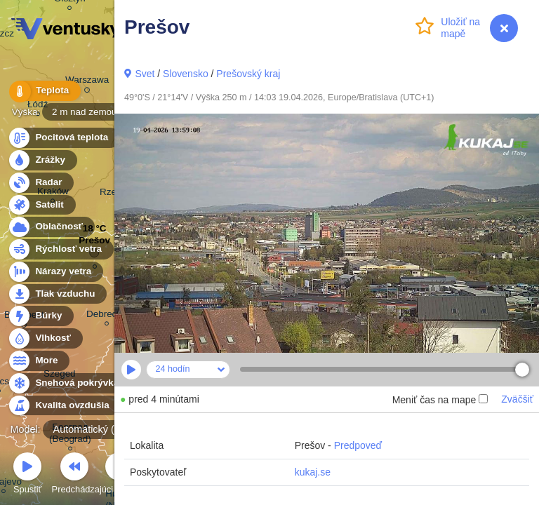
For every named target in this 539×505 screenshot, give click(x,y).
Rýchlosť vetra (60, 249)
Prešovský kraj (248, 73)
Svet (144, 73)
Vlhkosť (45, 338)
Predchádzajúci (75, 475)
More (38, 361)
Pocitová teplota (63, 138)
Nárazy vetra (55, 272)
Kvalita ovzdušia (64, 406)
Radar (40, 183)
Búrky (40, 316)
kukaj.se (313, 472)
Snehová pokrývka (69, 383)
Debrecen (106, 316)
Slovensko (185, 73)
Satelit (41, 205)
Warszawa (87, 82)
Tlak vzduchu (57, 294)
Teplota (43, 91)
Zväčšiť (517, 399)
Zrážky (42, 160)
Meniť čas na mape (440, 399)
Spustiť (27, 475)
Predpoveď (358, 445)
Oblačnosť (51, 227)
